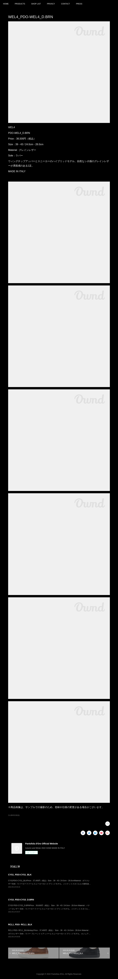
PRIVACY (51, 4)
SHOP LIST (36, 4)
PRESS (79, 4)
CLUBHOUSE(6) (14, 815)
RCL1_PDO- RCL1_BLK (20, 924)
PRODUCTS (20, 4)
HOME (6, 4)
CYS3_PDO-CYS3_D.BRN (21, 899)
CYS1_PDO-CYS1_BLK (20, 874)
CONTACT (65, 4)
